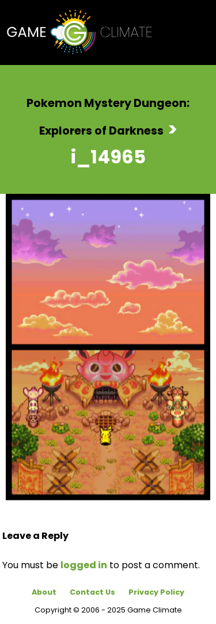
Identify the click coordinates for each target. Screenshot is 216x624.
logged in (83, 565)
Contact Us (92, 592)
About (44, 592)
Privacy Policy (156, 592)
